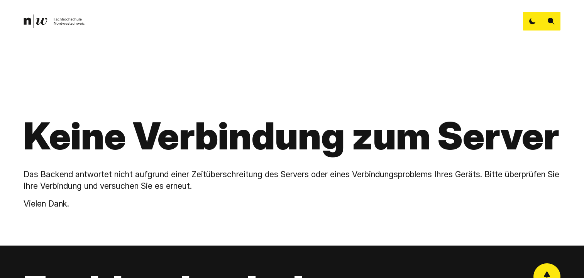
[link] (54, 21)
